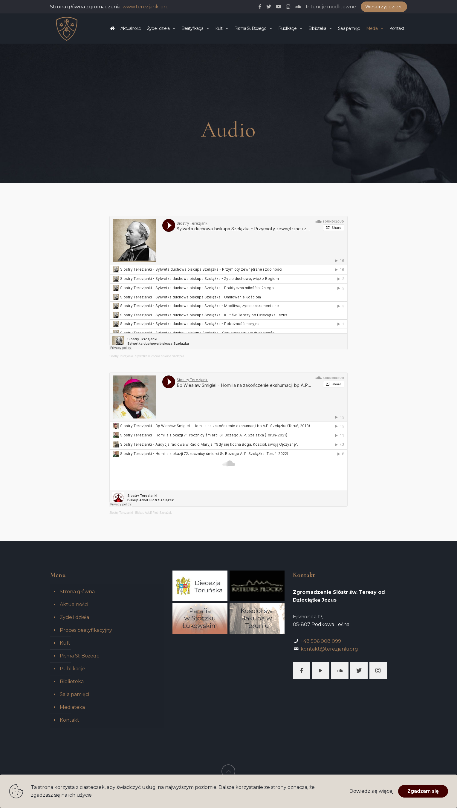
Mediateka (72, 707)
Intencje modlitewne (331, 7)
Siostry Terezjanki (121, 356)
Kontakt (69, 720)
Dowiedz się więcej (371, 791)
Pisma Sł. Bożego (80, 656)
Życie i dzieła (74, 617)
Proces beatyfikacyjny (86, 630)
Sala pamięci (74, 694)
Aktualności (74, 604)
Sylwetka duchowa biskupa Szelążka (159, 356)
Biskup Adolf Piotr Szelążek (153, 512)
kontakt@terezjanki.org (329, 649)
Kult (65, 643)
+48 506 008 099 (321, 641)
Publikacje (72, 668)
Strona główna (77, 591)
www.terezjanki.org (146, 7)
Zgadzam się (423, 791)
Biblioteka (72, 681)
